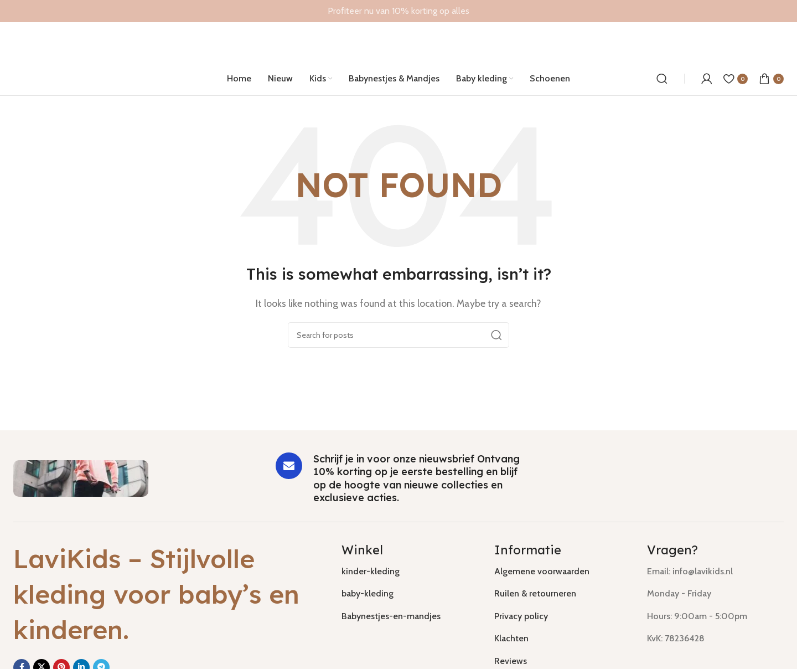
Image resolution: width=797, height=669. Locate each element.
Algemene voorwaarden (541, 571)
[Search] (662, 79)
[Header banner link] (398, 11)
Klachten (511, 638)
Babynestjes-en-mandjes (391, 616)
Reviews (510, 661)
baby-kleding (367, 593)
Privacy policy (521, 616)
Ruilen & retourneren (535, 593)
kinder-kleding (370, 571)
